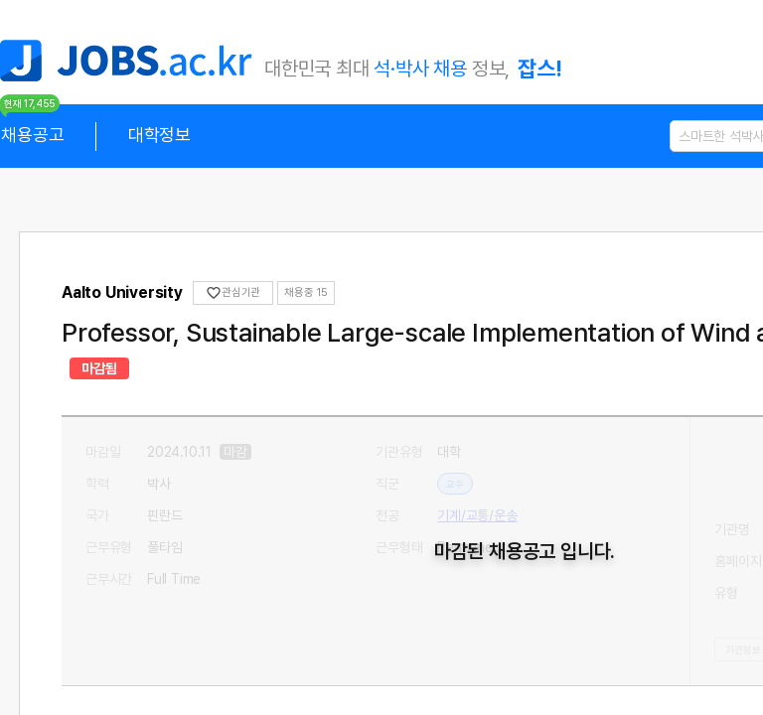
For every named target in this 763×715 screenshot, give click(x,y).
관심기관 (234, 293)
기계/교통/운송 (478, 484)
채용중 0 (305, 292)
